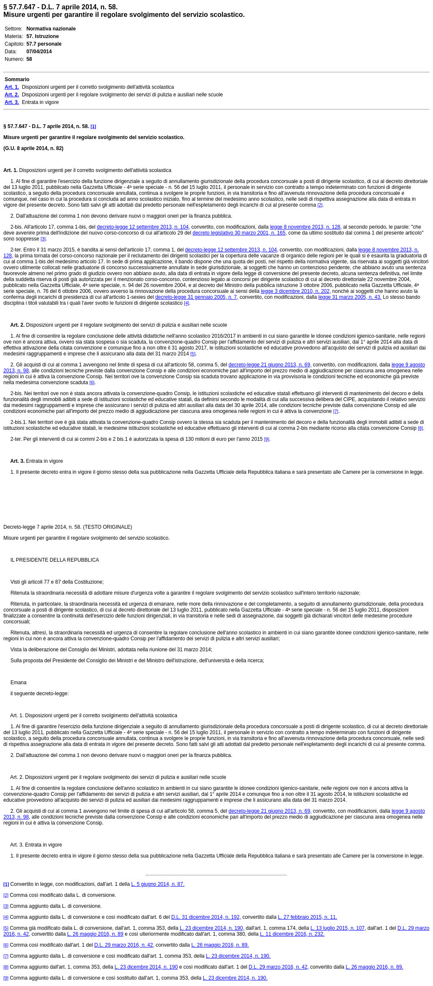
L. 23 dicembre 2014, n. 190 (146, 967)
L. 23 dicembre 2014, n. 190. (238, 956)
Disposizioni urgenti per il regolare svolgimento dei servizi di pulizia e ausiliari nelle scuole (126, 325)
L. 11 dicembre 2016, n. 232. (292, 934)
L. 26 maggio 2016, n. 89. (220, 945)
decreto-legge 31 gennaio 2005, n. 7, (196, 297)
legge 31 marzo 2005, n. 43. (349, 297)
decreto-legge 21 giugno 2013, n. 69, (270, 365)
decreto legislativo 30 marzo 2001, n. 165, (240, 233)
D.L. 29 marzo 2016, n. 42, (124, 945)
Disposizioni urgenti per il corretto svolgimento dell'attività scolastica (94, 170)
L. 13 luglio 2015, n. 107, (338, 928)
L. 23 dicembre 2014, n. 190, (212, 928)
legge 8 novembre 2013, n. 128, (306, 227)
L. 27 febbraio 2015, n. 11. (307, 917)
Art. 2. (14, 325)
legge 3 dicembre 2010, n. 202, (296, 291)
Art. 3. (14, 461)
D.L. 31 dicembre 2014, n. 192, (206, 917)
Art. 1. (10, 170)
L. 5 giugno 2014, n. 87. (157, 884)
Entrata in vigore (44, 461)
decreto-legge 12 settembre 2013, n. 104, (143, 227)
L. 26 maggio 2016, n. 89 (95, 934)
